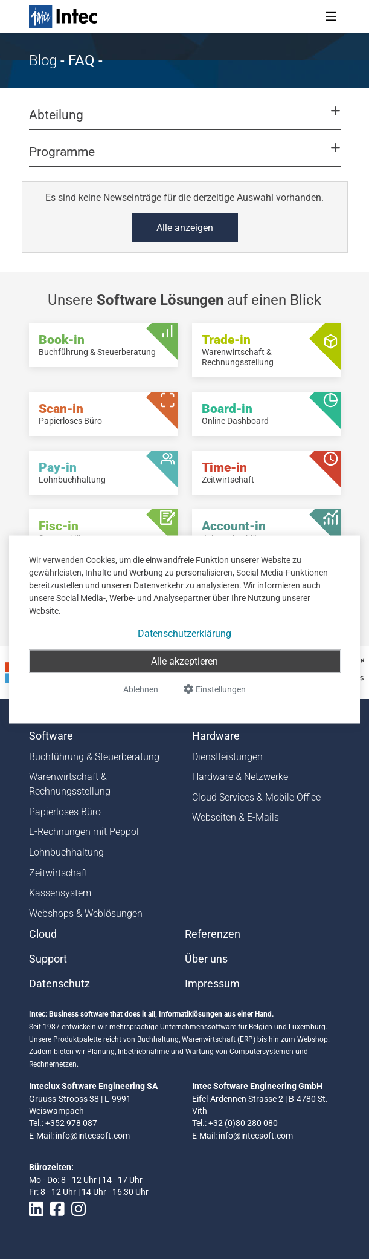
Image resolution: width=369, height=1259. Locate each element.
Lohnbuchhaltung (66, 852)
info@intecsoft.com (93, 1135)
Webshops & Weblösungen (86, 913)
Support (48, 959)
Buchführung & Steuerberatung (94, 757)
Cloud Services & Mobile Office (256, 797)
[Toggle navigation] (331, 16)
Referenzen (212, 934)
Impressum (212, 984)
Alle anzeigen (184, 227)
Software (51, 736)
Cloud (43, 934)
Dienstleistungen (227, 757)
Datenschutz (59, 984)
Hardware (216, 736)
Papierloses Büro (65, 812)
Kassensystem (60, 893)
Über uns (206, 959)
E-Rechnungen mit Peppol (84, 832)
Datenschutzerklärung (184, 633)
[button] (184, 120)
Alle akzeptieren (184, 661)
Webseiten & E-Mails (235, 817)
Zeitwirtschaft (58, 873)
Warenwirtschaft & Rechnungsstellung (70, 784)
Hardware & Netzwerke (240, 776)
